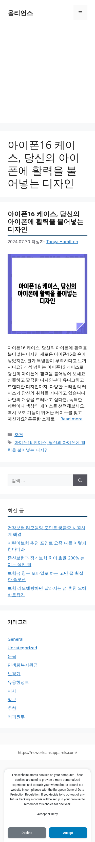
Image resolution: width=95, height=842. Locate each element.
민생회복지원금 (23, 665)
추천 (18, 434)
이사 (12, 691)
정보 (12, 699)
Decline (27, 833)
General (16, 639)
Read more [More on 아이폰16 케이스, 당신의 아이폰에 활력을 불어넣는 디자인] (72, 419)
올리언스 (20, 12)
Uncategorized (22, 648)
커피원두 (16, 717)
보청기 (14, 673)
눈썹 (12, 656)
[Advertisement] (47, 75)
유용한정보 (18, 682)
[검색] (80, 480)
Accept (68, 833)
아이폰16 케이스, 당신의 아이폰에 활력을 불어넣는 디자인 (45, 221)
